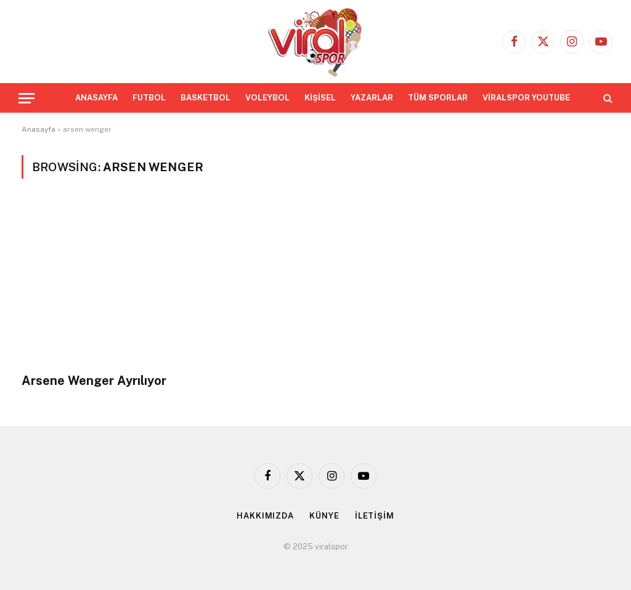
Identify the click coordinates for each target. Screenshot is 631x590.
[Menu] (26, 98)
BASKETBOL (205, 97)
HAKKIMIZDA (265, 515)
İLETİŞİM (374, 515)
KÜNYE (324, 515)
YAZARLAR (372, 97)
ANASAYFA (96, 97)
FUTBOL (149, 97)
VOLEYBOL (267, 97)
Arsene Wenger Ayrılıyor (94, 380)
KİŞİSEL (320, 97)
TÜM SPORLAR (438, 97)
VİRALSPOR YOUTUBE (526, 97)
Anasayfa (38, 129)
